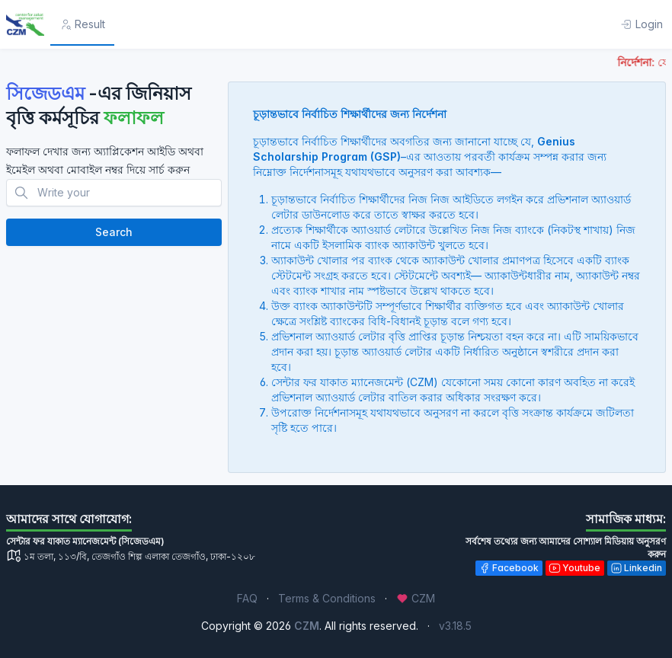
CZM (415, 598)
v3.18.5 (455, 625)
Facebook (508, 568)
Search (114, 231)
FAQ (247, 598)
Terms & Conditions (327, 598)
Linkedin (636, 568)
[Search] (114, 192)
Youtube (574, 568)
